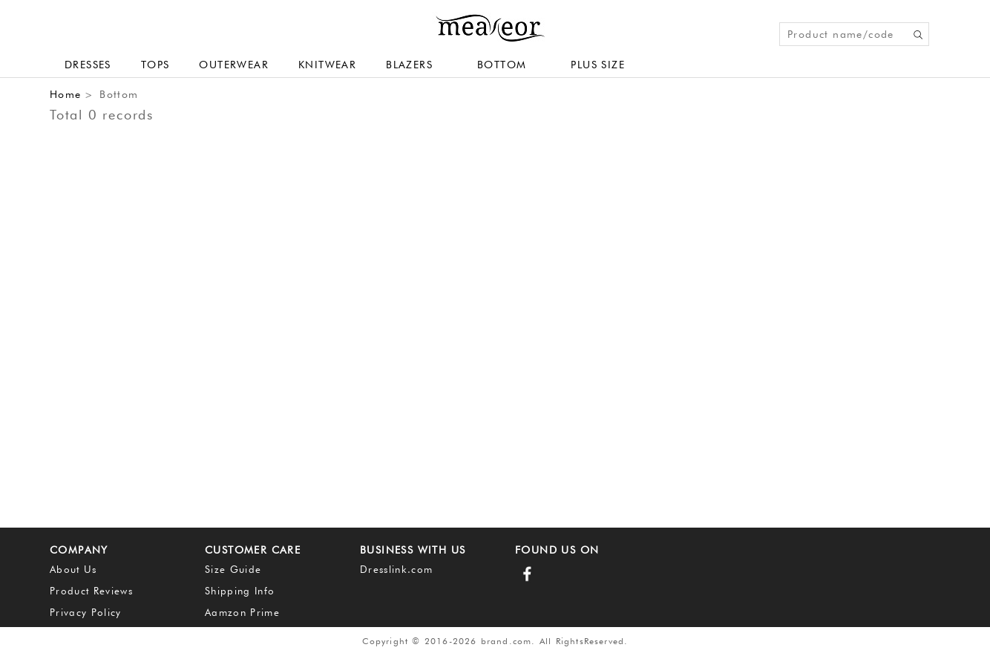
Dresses (88, 64)
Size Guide (233, 569)
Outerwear (234, 64)
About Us (73, 569)
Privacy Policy (86, 612)
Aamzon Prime (242, 612)
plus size (598, 64)
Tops (155, 64)
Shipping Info (240, 591)
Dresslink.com (396, 569)
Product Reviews (91, 591)
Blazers (409, 64)
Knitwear (327, 64)
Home (66, 94)
